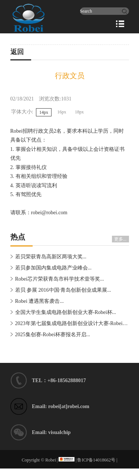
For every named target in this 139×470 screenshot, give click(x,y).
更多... (120, 239)
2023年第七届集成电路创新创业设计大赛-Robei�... (73, 323)
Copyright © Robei (39, 460)
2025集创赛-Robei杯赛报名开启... (52, 334)
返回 (17, 52)
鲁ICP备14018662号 (96, 460)
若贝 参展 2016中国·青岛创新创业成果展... (63, 290)
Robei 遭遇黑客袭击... (39, 301)
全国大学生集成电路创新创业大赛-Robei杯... (65, 312)
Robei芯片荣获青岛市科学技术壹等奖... (59, 279)
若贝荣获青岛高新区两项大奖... (51, 256)
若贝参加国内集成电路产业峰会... (53, 268)
